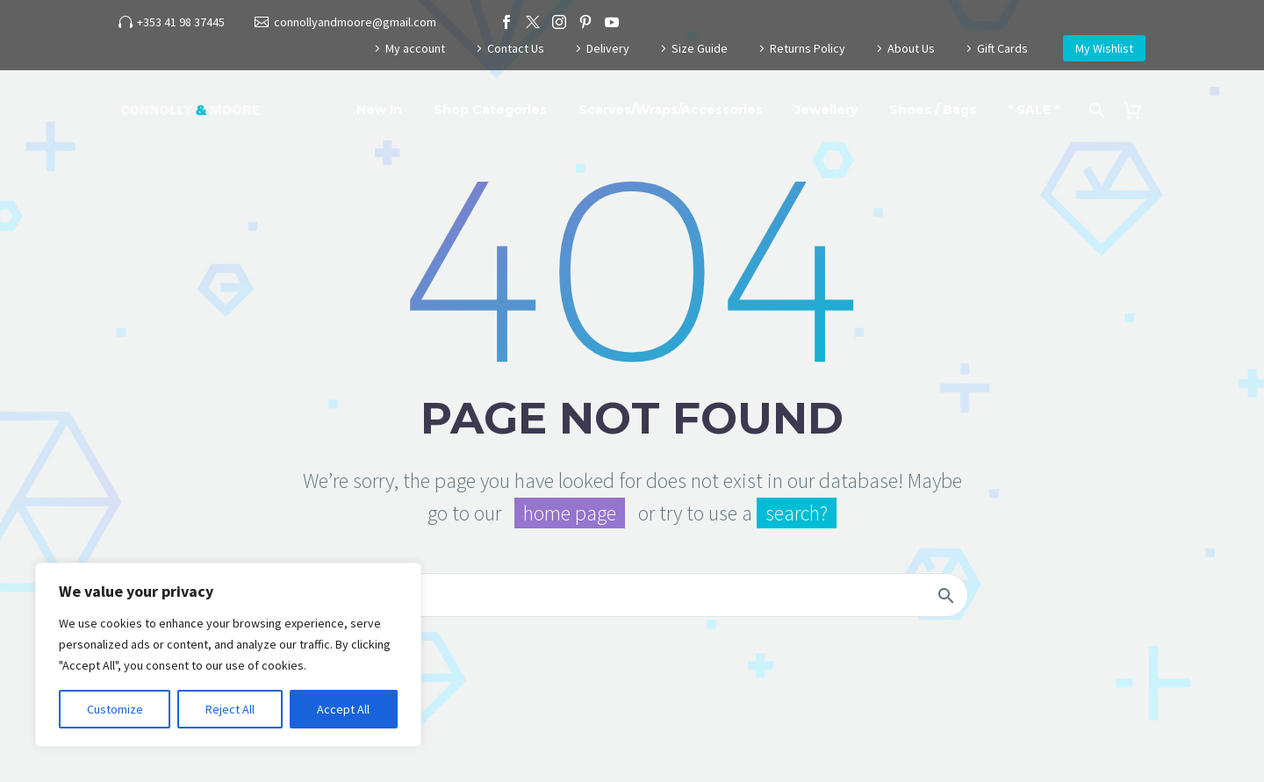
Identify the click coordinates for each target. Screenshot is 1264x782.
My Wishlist (1104, 48)
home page (569, 513)
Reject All (230, 709)
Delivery (607, 48)
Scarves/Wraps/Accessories (670, 110)
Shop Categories (490, 110)
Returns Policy (807, 48)
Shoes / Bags (932, 110)
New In (379, 110)
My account (415, 48)
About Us (911, 48)
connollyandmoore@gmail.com (355, 22)
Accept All (343, 709)
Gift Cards (1002, 48)
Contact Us (515, 48)
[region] (228, 655)
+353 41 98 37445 (181, 22)
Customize (115, 709)
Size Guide (700, 48)
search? (796, 513)
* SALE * (1033, 110)
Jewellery (826, 110)
